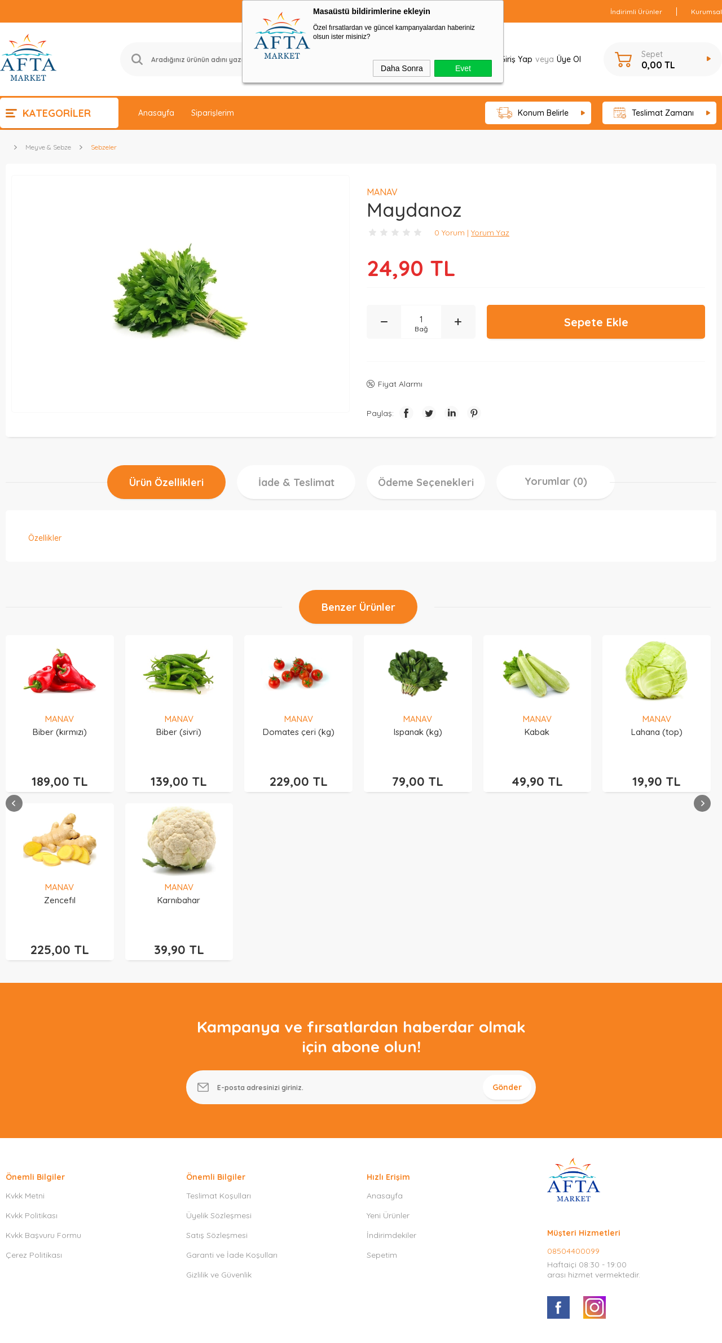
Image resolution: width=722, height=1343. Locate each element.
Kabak (418, 732)
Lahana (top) (537, 732)
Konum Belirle (532, 113)
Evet (463, 68)
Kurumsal (706, 11)
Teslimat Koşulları (218, 1034)
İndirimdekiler (391, 1074)
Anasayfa (156, 113)
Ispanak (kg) (298, 732)
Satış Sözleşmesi (217, 1074)
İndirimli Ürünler (636, 11)
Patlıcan (656, 732)
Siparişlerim (212, 113)
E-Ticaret (329, 1328)
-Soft (303, 1328)
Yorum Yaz (490, 233)
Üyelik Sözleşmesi (219, 1054)
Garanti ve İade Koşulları (232, 1093)
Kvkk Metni (25, 1034)
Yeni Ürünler (388, 1054)
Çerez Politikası (34, 1093)
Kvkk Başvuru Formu (43, 1074)
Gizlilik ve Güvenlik (219, 1113)
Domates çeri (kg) (179, 732)
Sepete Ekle (596, 322)
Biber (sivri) (59, 732)
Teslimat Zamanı (654, 113)
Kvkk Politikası (32, 1054)
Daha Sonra (402, 68)
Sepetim (382, 1093)
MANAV (59, 719)
